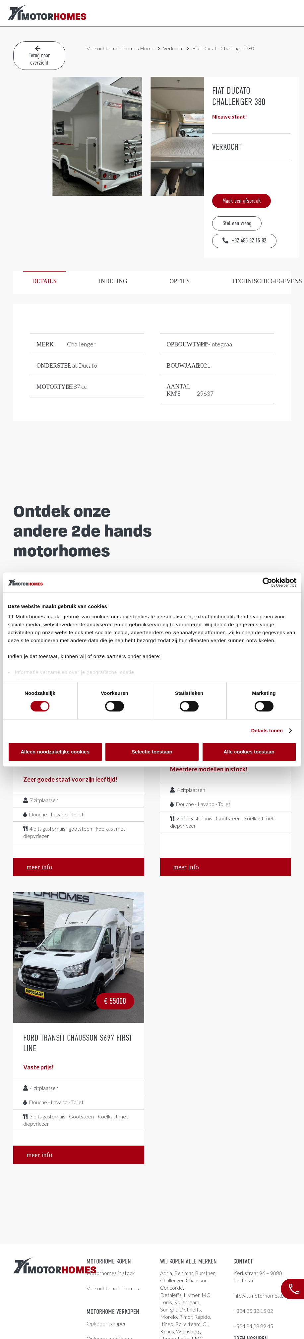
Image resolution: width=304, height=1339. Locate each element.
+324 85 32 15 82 (253, 1311)
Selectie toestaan (152, 751)
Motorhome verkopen (113, 1311)
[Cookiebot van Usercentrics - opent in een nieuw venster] (267, 582)
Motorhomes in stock (111, 1273)
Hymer (192, 1295)
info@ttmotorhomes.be (260, 1295)
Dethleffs (171, 1295)
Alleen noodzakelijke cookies (55, 751)
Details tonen (267, 731)
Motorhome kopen (109, 1261)
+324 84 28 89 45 (253, 1326)
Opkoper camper (106, 1323)
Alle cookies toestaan (248, 751)
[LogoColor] (47, 13)
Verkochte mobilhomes (113, 48)
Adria (166, 1273)
